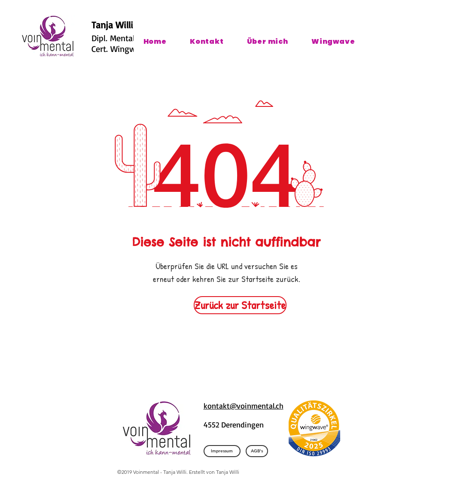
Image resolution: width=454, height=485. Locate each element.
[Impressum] (222, 451)
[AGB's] (257, 451)
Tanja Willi (112, 24)
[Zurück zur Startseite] (240, 305)
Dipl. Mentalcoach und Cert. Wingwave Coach (132, 43)
